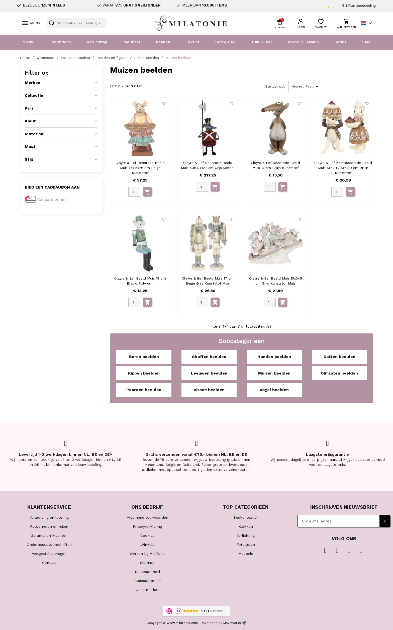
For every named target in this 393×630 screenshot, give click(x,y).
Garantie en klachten (49, 535)
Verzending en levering (49, 517)
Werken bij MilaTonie (147, 554)
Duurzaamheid (147, 572)
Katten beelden (339, 356)
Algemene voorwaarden (147, 517)
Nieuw (28, 42)
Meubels (131, 42)
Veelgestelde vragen (49, 554)
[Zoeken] (77, 23)
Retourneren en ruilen (49, 526)
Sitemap (147, 563)
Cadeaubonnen (52, 199)
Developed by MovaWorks (221, 623)
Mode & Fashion (303, 42)
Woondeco (60, 42)
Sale (366, 42)
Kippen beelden (144, 373)
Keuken (163, 42)
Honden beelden (274, 356)
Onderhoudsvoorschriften (49, 545)
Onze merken (147, 590)
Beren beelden (144, 356)
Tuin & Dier (261, 42)
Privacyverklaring (147, 526)
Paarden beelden (143, 389)
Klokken (245, 526)
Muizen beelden (274, 373)
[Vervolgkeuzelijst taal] (367, 23)
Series (340, 42)
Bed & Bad (225, 42)
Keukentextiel (245, 517)
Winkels (147, 545)
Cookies (147, 535)
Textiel (192, 42)
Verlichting (97, 42)
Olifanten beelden (339, 373)
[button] (301, 22)
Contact (49, 563)
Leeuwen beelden (209, 373)
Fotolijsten (246, 545)
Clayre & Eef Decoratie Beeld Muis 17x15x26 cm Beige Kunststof (140, 168)
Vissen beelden (209, 389)
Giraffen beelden (209, 356)
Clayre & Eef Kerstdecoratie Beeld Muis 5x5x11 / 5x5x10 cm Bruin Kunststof (343, 168)
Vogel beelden (274, 389)
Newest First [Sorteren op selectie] (305, 87)
